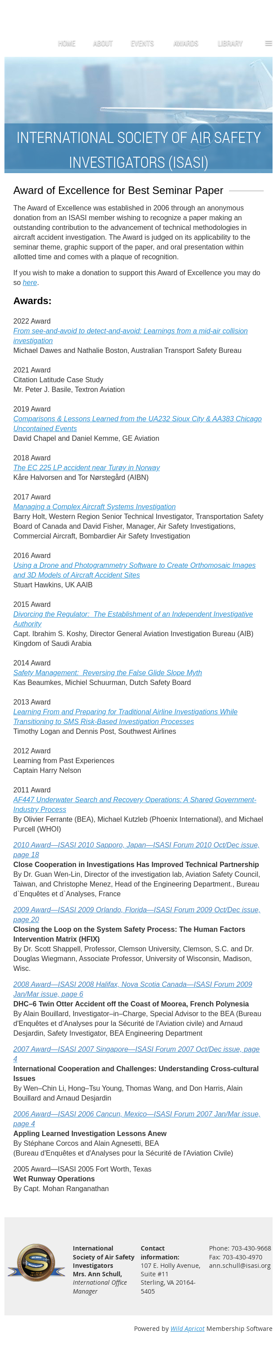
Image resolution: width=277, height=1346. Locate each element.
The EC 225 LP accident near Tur (86, 467)
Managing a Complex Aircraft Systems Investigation (94, 507)
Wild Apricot (187, 1328)
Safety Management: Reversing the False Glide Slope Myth (107, 673)
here (30, 282)
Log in (264, 13)
